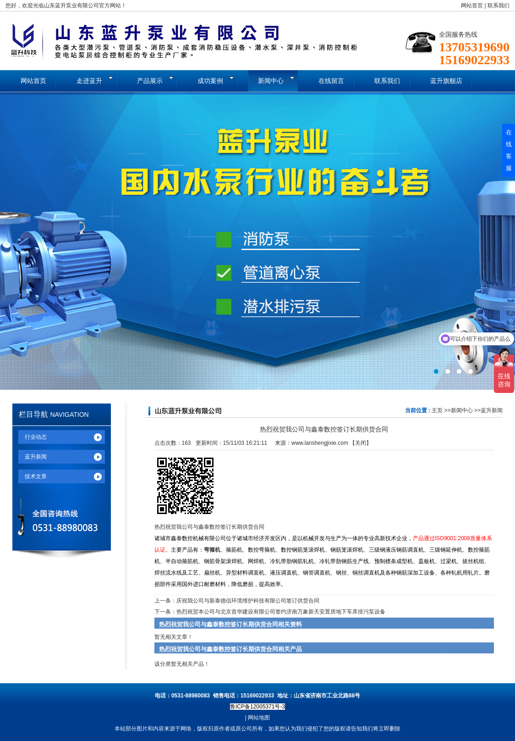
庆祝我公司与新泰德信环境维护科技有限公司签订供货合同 (247, 600)
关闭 (360, 443)
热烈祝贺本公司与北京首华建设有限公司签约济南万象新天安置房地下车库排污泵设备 (280, 611)
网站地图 (259, 717)
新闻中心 (462, 410)
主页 (437, 410)
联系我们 (499, 5)
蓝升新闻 (492, 410)
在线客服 (509, 150)
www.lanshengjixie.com (319, 443)
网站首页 (472, 5)
